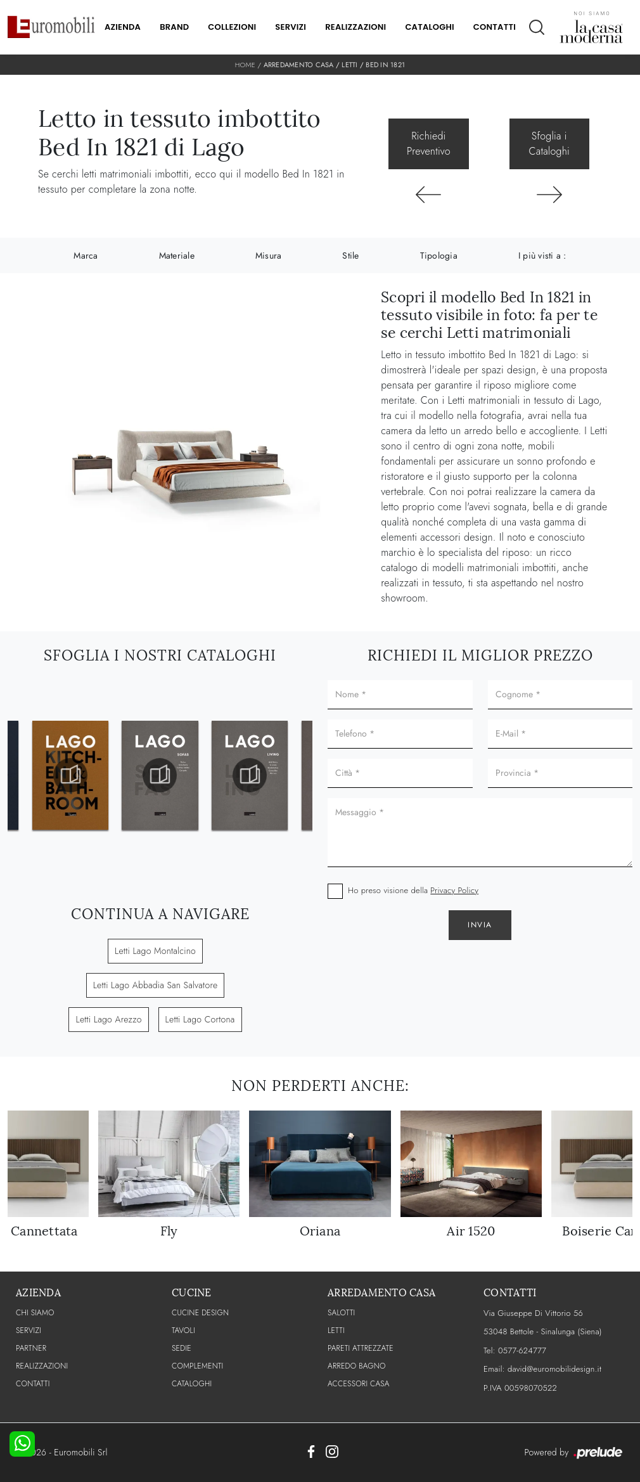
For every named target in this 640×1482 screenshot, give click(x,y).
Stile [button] (350, 255)
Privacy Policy (454, 890)
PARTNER (31, 1348)
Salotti (341, 1312)
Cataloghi (429, 27)
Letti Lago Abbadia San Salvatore (155, 985)
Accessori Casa (359, 1383)
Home (245, 65)
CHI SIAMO (35, 1312)
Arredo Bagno (357, 1366)
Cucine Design (200, 1312)
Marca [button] (86, 255)
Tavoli (183, 1330)
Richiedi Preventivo (429, 143)
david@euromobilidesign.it (554, 1369)
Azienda (123, 27)
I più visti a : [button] (542, 255)
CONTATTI (33, 1383)
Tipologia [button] (439, 255)
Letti (349, 65)
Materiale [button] (177, 255)
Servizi (290, 27)
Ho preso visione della (413, 890)
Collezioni (232, 27)
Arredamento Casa (299, 65)
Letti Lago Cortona (200, 1019)
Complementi (197, 1366)
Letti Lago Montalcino (155, 950)
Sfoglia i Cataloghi (549, 143)
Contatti (494, 27)
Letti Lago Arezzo (108, 1019)
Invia (480, 925)
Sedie (181, 1348)
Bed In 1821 (385, 65)
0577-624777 (522, 1350)
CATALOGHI (192, 1383)
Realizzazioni (355, 27)
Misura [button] (268, 255)
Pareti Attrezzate (361, 1348)
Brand (174, 27)
